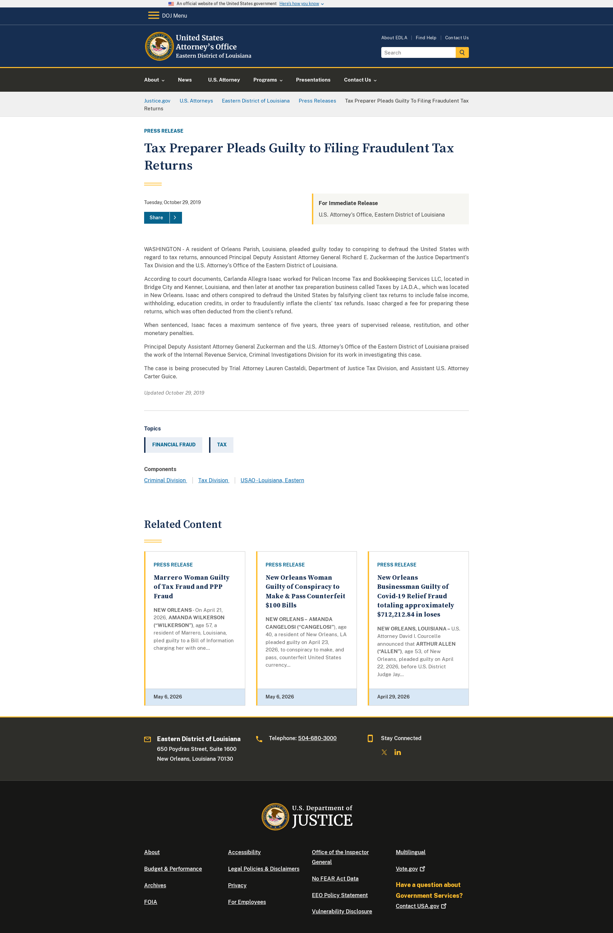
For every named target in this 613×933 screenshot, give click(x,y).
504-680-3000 (317, 738)
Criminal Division (165, 480)
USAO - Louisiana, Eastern (272, 480)
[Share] (163, 218)
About (152, 852)
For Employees (247, 902)
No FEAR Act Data (335, 878)
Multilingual (411, 852)
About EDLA (394, 37)
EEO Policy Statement (340, 895)
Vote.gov (411, 869)
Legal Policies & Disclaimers (263, 869)
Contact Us (457, 37)
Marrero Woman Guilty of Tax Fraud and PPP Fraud (191, 587)
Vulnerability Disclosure (342, 911)
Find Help (426, 37)
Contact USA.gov (422, 906)
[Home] (199, 59)
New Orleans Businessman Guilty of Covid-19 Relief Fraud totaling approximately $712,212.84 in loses (415, 596)
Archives (155, 885)
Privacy (237, 885)
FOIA (150, 902)
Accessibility (244, 852)
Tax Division (213, 480)
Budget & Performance (173, 869)
